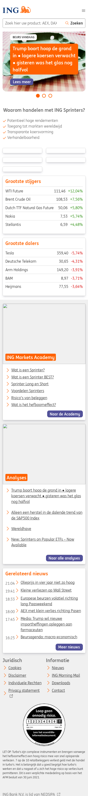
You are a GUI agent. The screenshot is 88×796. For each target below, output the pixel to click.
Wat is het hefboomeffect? (33, 405)
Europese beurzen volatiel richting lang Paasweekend (41, 599)
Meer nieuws (69, 647)
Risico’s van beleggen (29, 398)
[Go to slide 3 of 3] (50, 96)
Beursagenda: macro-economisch (41, 637)
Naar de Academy (65, 413)
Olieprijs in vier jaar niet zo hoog (39, 583)
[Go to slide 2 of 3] (44, 96)
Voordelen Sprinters (27, 391)
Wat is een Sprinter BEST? (32, 377)
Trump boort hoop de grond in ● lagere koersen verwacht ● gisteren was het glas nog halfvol (46, 496)
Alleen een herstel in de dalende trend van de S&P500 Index (46, 515)
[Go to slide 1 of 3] (38, 96)
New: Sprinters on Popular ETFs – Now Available (42, 542)
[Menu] (83, 10)
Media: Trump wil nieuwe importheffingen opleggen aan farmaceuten (38, 619)
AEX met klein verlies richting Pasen (43, 611)
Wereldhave (21, 528)
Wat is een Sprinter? (28, 370)
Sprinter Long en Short (30, 384)
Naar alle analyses (64, 558)
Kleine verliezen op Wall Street (38, 591)
